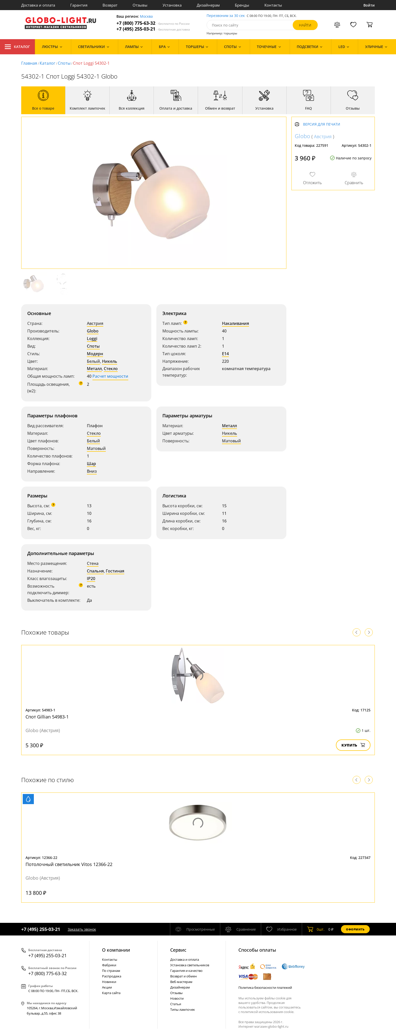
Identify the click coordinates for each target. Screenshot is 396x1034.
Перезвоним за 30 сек (226, 16)
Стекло (111, 368)
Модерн (95, 353)
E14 (225, 353)
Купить (353, 745)
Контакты (273, 5)
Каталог (17, 47)
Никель (109, 361)
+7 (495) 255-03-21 (153, 29)
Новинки (109, 981)
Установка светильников (189, 965)
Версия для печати (321, 124)
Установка (172, 5)
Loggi (92, 338)
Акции (107, 987)
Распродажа (111, 976)
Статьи (175, 1004)
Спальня (95, 571)
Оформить (355, 929)
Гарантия (78, 5)
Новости (177, 998)
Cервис (178, 950)
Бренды (242, 5)
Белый (93, 361)
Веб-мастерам (181, 981)
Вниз (92, 471)
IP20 (91, 578)
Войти (369, 5)
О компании (116, 950)
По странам (111, 970)
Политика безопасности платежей (265, 987)
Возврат (110, 5)
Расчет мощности (110, 376)
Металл (94, 368)
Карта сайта (111, 993)
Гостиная (115, 571)
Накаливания (235, 323)
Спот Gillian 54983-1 (47, 717)
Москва (146, 16)
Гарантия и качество (186, 970)
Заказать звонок (82, 929)
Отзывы (140, 5)
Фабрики (109, 965)
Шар (91, 463)
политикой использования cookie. (267, 1011)
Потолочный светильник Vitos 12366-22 (69, 864)
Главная (29, 63)
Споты (64, 63)
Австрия (95, 323)
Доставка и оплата (38, 5)
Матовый (96, 448)
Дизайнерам (208, 5)
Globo (92, 331)
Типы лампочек (182, 1009)
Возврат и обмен (183, 976)
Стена (92, 563)
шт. (316, 929)
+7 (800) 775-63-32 (153, 23)
